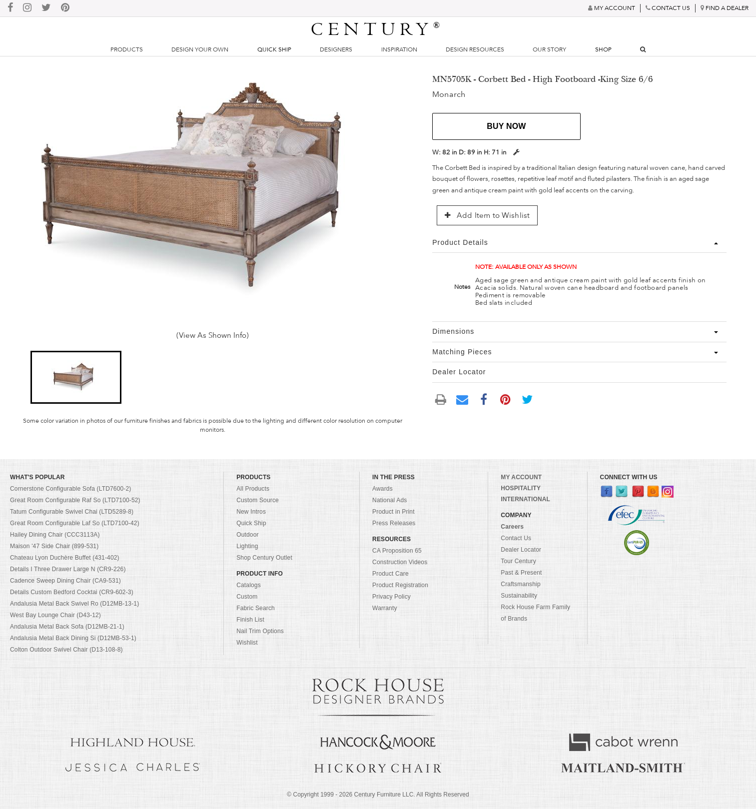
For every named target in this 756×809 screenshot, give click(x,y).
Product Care (390, 573)
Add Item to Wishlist (487, 215)
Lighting (247, 546)
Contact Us (516, 538)
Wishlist (247, 642)
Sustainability (519, 595)
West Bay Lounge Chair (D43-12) (55, 615)
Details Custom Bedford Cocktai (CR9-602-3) (71, 592)
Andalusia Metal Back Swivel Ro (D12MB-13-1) (74, 603)
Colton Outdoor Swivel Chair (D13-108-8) (66, 649)
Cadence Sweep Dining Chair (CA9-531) (65, 580)
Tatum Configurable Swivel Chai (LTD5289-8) (71, 511)
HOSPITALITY (521, 488)
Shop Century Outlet (264, 557)
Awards (382, 488)
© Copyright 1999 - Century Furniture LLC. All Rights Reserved (378, 794)
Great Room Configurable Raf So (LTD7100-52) (75, 500)
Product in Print (393, 511)
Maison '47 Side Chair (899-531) (54, 546)
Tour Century (518, 561)
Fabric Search (255, 608)
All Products (252, 488)
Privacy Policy (391, 596)
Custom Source (257, 500)
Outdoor (247, 534)
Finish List (250, 619)
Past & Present (521, 572)
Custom (246, 596)
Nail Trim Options (260, 631)
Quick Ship (274, 49)
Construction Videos (399, 562)
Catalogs (248, 585)
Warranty (384, 608)
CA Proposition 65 (397, 550)
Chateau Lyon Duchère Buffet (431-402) (64, 557)
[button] (75, 377)
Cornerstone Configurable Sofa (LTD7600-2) (70, 488)
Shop (603, 49)
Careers (512, 526)
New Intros (251, 511)
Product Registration (400, 585)
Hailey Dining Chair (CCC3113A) (55, 534)
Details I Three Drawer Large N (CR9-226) (68, 569)
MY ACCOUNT (521, 477)
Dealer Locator (521, 549)
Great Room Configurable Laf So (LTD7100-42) (74, 523)
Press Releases (393, 523)
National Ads (389, 500)
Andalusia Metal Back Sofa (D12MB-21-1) (67, 626)
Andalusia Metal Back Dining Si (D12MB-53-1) (73, 638)
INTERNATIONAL (525, 499)
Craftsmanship (520, 584)
